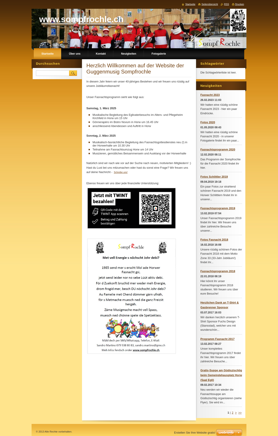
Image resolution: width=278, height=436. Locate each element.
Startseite (190, 4)
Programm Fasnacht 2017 (217, 339)
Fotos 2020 (207, 122)
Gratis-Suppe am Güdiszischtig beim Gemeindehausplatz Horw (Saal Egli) (221, 375)
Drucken (239, 4)
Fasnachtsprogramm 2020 (217, 149)
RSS (226, 4)
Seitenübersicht (209, 4)
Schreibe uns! (121, 172)
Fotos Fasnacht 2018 (214, 239)
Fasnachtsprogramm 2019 (217, 208)
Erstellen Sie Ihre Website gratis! (194, 432)
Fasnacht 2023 (210, 94)
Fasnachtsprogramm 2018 (217, 271)
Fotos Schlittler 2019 (214, 176)
